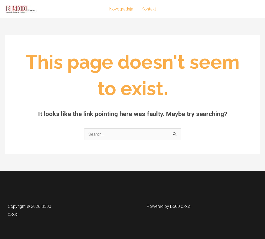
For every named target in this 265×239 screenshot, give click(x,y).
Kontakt (149, 9)
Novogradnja (121, 9)
